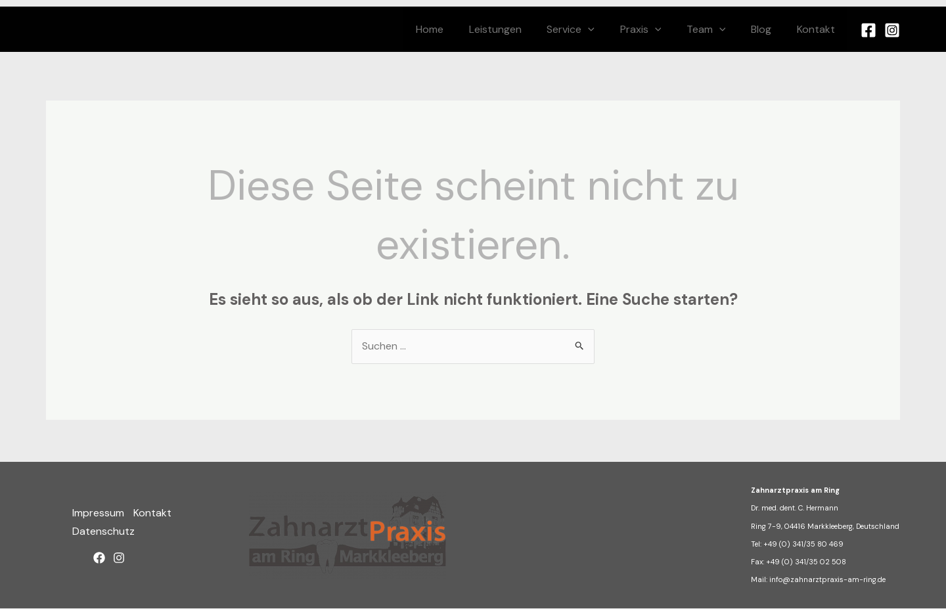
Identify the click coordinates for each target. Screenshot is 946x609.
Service (590, 29)
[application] (607, 29)
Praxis (656, 29)
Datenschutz (103, 532)
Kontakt (818, 29)
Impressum (98, 514)
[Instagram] (892, 30)
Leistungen (519, 29)
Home (458, 29)
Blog (767, 29)
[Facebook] (868, 30)
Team (716, 29)
